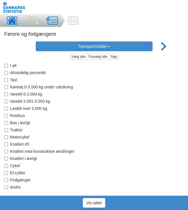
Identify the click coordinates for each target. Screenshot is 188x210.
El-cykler (14, 173)
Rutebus (14, 115)
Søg (114, 57)
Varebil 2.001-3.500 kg (27, 101)
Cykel (12, 165)
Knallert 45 (16, 144)
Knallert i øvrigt (20, 158)
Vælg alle (78, 57)
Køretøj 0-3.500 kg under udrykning (38, 87)
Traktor (13, 130)
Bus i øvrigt (17, 122)
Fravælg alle (97, 57)
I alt (10, 65)
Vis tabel (94, 203)
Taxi (10, 80)
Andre (12, 187)
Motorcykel (16, 137)
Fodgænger (17, 180)
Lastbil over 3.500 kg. (26, 108)
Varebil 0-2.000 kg (23, 94)
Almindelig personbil (25, 72)
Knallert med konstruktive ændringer (39, 151)
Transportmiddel (94, 46)
